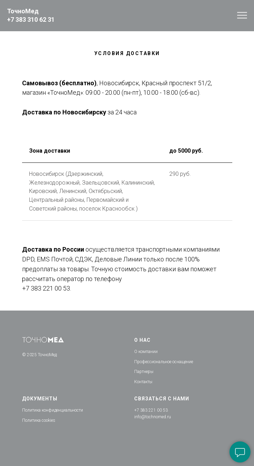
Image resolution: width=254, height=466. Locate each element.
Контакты (143, 381)
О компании (146, 351)
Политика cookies (38, 420)
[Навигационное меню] (242, 15)
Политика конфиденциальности (52, 410)
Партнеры (143, 371)
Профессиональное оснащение (163, 361)
